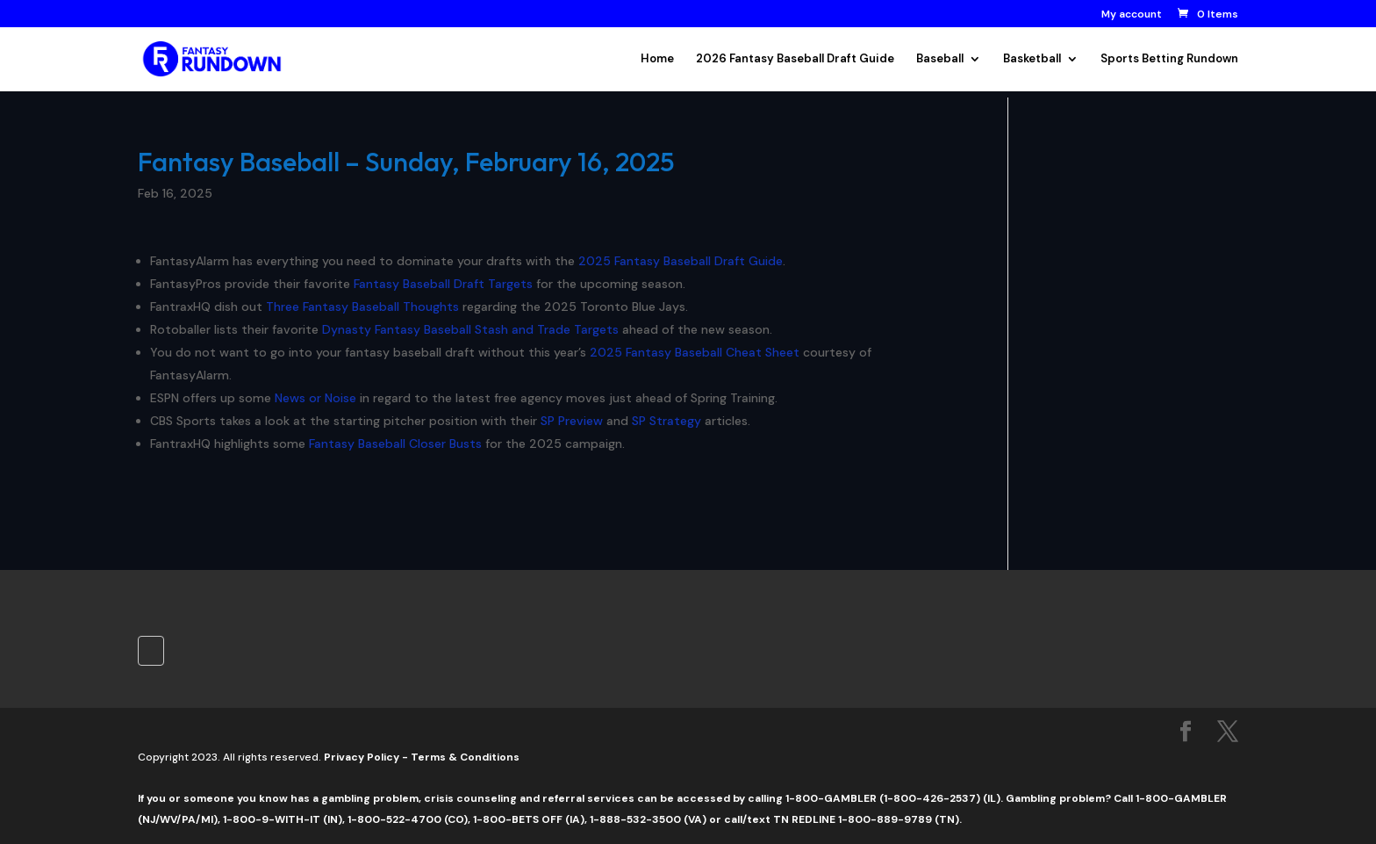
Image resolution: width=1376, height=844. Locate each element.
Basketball (1032, 59)
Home (657, 59)
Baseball (940, 59)
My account (1131, 15)
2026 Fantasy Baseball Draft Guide (795, 59)
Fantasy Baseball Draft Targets (443, 284)
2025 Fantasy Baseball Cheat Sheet (694, 352)
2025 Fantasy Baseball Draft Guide (680, 261)
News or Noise (315, 398)
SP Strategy (666, 421)
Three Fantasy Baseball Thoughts (362, 306)
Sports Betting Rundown (1169, 59)
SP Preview (572, 421)
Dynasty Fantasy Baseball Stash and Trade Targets (470, 329)
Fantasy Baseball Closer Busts (395, 443)
